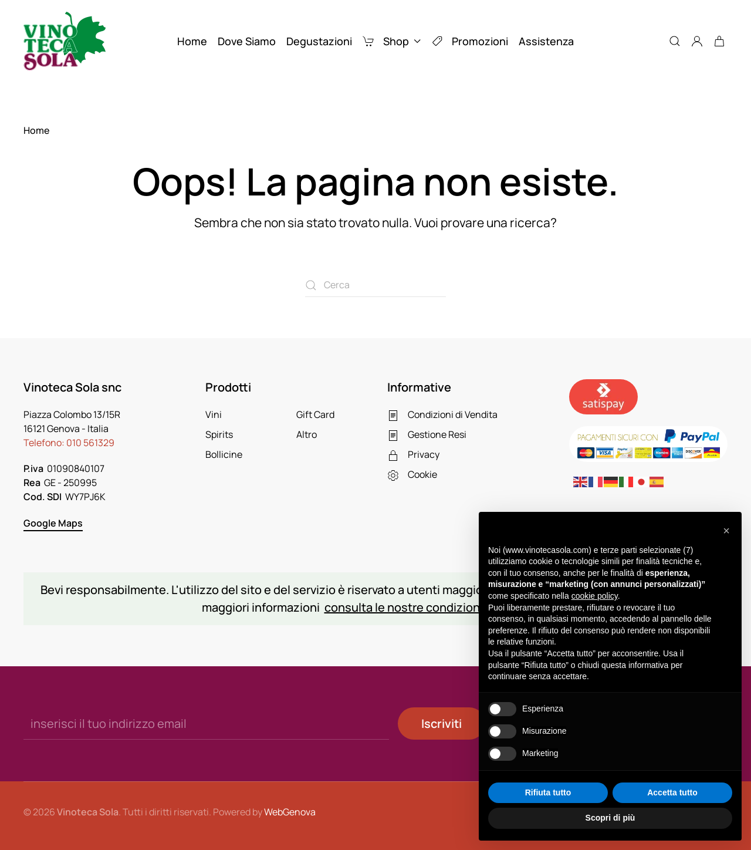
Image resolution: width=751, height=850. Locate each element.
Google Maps (53, 523)
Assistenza (546, 41)
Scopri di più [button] (610, 817)
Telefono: (68, 442)
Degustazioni (319, 41)
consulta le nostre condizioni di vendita (431, 607)
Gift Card (315, 414)
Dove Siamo (247, 41)
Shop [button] (392, 41)
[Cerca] (375, 285)
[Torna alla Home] (64, 41)
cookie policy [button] (594, 596)
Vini (213, 414)
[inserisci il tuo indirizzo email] (206, 723)
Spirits (219, 434)
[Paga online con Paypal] (648, 443)
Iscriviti (441, 723)
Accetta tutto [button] (672, 792)
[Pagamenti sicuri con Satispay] (603, 396)
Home (192, 41)
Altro (306, 434)
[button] (675, 41)
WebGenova (290, 811)
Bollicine (223, 454)
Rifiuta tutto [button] (548, 792)
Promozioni (469, 41)
